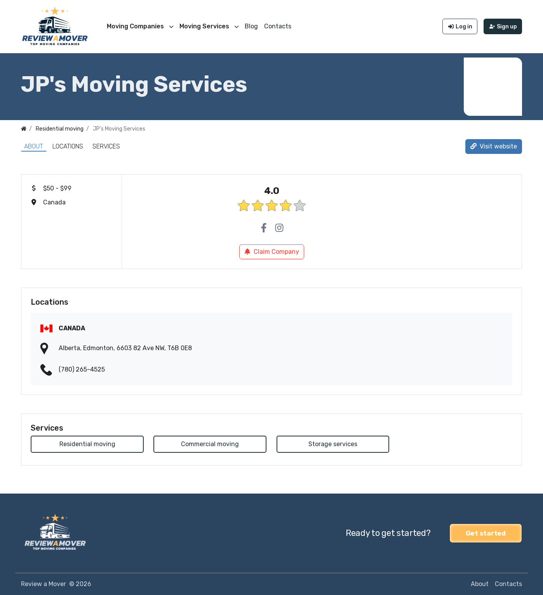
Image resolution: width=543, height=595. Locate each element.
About (33, 146)
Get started (486, 533)
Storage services (332, 444)
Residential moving (87, 444)
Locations (67, 146)
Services (106, 146)
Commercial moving (210, 444)
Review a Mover (43, 584)
